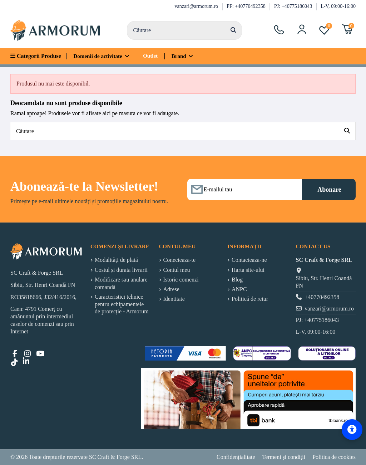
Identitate (174, 299)
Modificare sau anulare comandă (121, 283)
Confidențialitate (236, 457)
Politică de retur (250, 299)
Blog (237, 279)
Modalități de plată (116, 260)
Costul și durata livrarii (121, 270)
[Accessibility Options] (352, 429)
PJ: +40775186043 (293, 6)
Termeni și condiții (284, 457)
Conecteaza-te (179, 260)
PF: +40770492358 (247, 6)
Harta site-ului (248, 270)
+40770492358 (322, 297)
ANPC (239, 289)
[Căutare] (233, 30)
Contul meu (176, 270)
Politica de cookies (334, 457)
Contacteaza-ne (249, 260)
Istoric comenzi (181, 279)
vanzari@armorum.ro (197, 6)
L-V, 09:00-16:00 (338, 6)
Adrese (171, 289)
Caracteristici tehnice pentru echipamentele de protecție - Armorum (122, 304)
